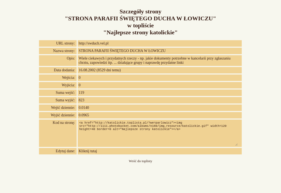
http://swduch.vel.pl (94, 43)
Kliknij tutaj (88, 151)
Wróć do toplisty (140, 161)
